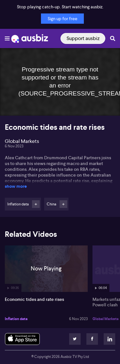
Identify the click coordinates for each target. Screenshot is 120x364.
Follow (36, 204)
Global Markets (105, 318)
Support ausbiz (83, 38)
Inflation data (16, 318)
